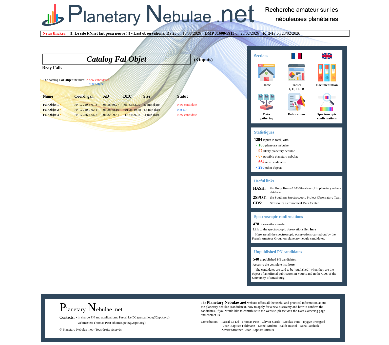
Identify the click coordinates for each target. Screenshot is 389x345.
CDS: (257, 203)
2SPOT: (259, 197)
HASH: (259, 188)
